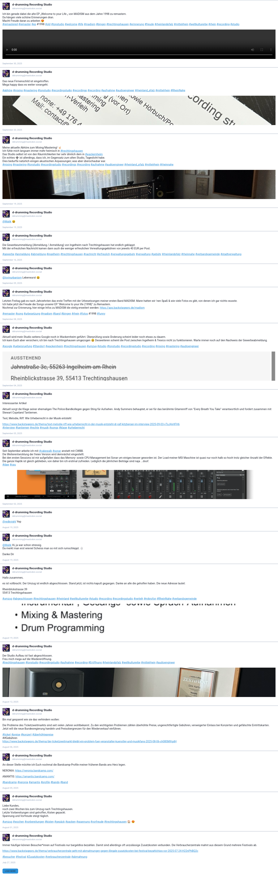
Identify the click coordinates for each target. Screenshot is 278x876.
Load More (10, 871)
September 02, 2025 (12, 504)
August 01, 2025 (10, 827)
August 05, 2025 (10, 788)
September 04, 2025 (12, 385)
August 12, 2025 (10, 701)
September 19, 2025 (12, 203)
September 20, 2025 (12, 129)
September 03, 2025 (12, 433)
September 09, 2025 (12, 283)
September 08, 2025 (12, 319)
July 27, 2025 (8, 862)
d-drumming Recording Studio (32, 4)
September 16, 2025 (12, 260)
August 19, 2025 (10, 527)
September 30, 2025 (12, 63)
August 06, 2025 (10, 747)
